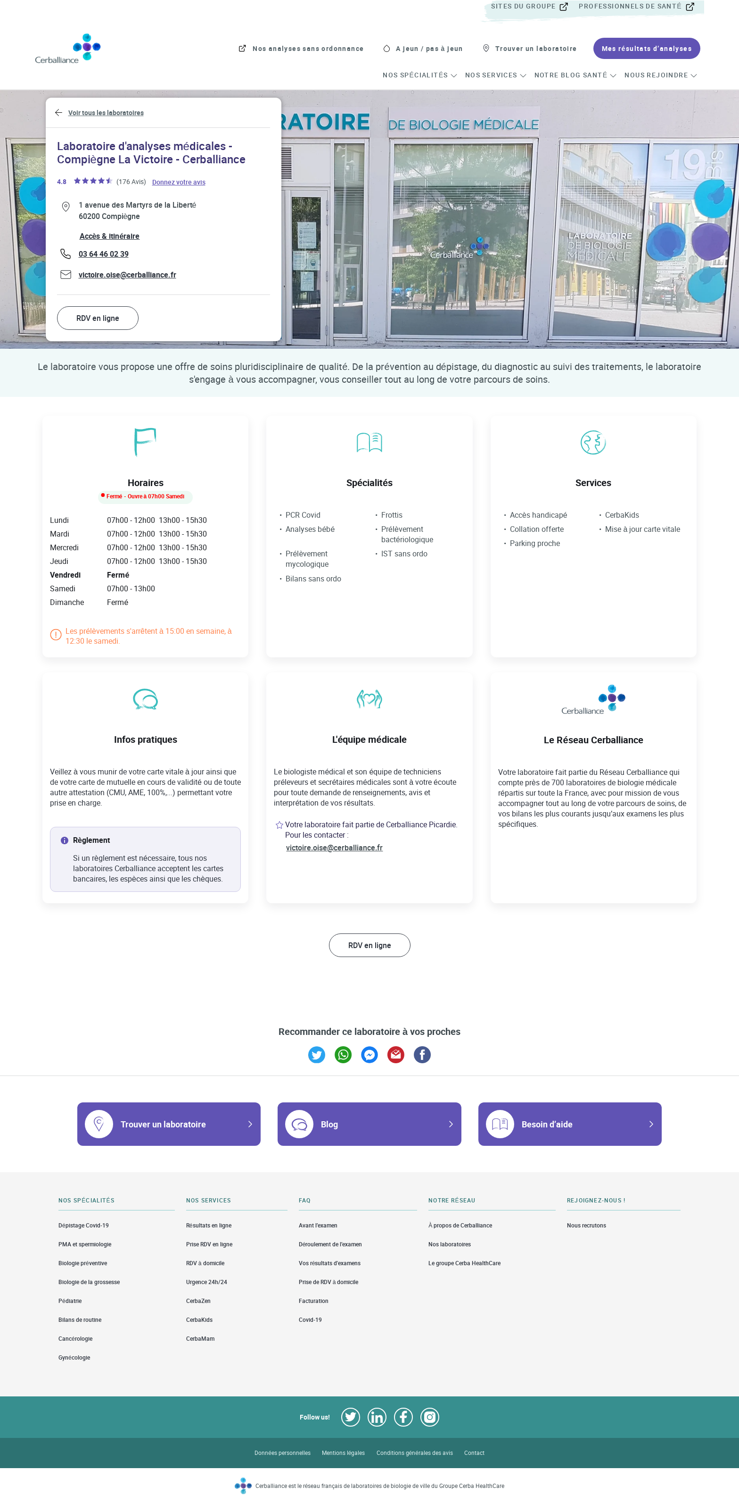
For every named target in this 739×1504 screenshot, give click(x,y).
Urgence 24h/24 (206, 1282)
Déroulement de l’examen (330, 1244)
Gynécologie (74, 1357)
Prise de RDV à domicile (329, 1282)
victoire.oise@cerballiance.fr (127, 274)
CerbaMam (200, 1338)
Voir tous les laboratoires (106, 112)
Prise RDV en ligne (209, 1244)
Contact (474, 1452)
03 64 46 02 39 (104, 254)
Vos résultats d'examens (330, 1263)
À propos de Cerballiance (460, 1225)
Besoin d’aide (547, 1124)
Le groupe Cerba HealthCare (464, 1263)
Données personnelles (283, 1452)
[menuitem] (534, 6)
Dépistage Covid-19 (83, 1225)
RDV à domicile (205, 1263)
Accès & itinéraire (110, 236)
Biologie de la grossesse (89, 1282)
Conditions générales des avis (415, 1452)
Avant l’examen (318, 1225)
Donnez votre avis (179, 181)
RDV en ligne (97, 318)
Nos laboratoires (449, 1244)
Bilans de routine (79, 1319)
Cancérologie (75, 1338)
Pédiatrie (70, 1300)
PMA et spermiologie (84, 1244)
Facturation (313, 1300)
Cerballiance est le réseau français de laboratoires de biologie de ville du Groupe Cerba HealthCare (380, 1485)
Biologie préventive (82, 1263)
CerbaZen (198, 1300)
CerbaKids (199, 1319)
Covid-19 (310, 1319)
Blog (329, 1124)
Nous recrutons (586, 1225)
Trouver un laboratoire (163, 1124)
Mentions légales (343, 1452)
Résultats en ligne (208, 1225)
